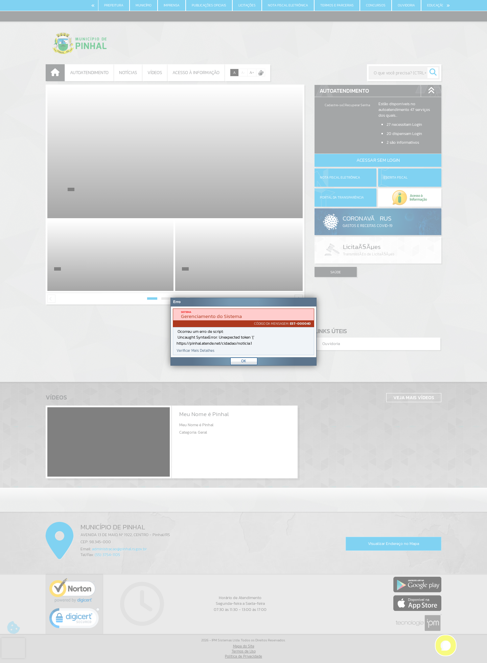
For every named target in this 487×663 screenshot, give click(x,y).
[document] (243, 331)
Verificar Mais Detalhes (195, 350)
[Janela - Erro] (243, 332)
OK (243, 361)
